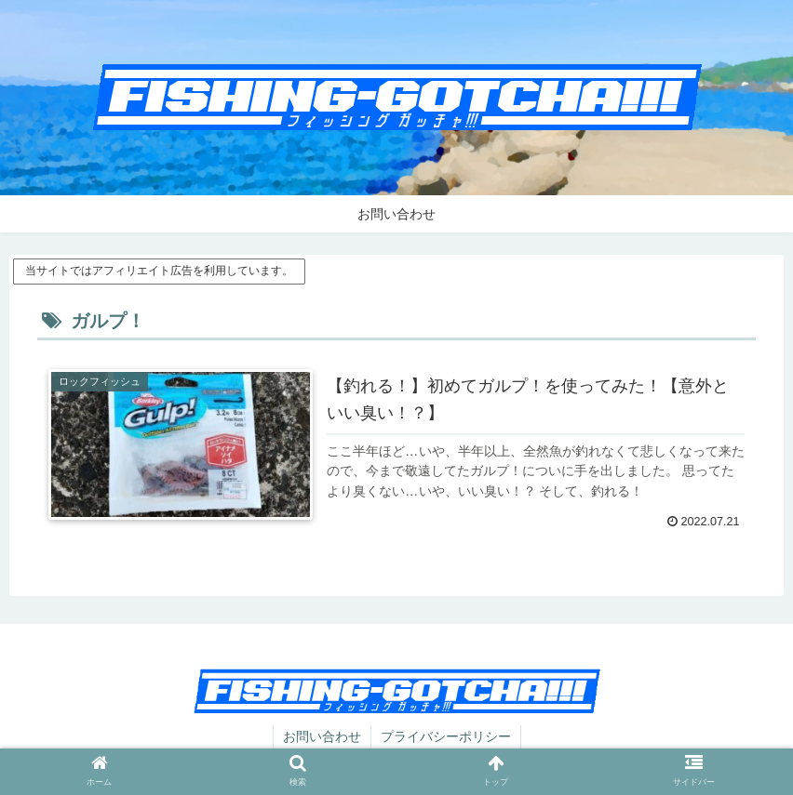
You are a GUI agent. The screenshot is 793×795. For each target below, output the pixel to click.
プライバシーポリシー (446, 736)
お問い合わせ (322, 736)
